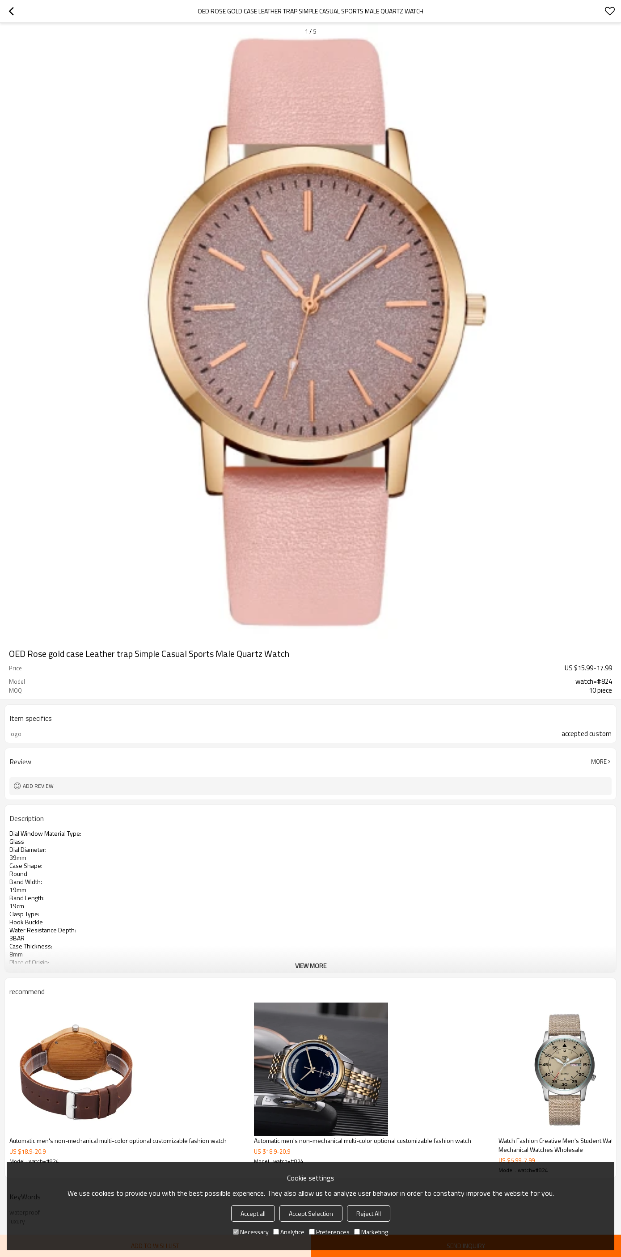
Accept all (253, 1213)
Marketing (371, 1231)
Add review (38, 786)
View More (310, 965)
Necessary (251, 1231)
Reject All (368, 1213)
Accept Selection (311, 1213)
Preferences (329, 1231)
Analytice (288, 1231)
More (599, 761)
